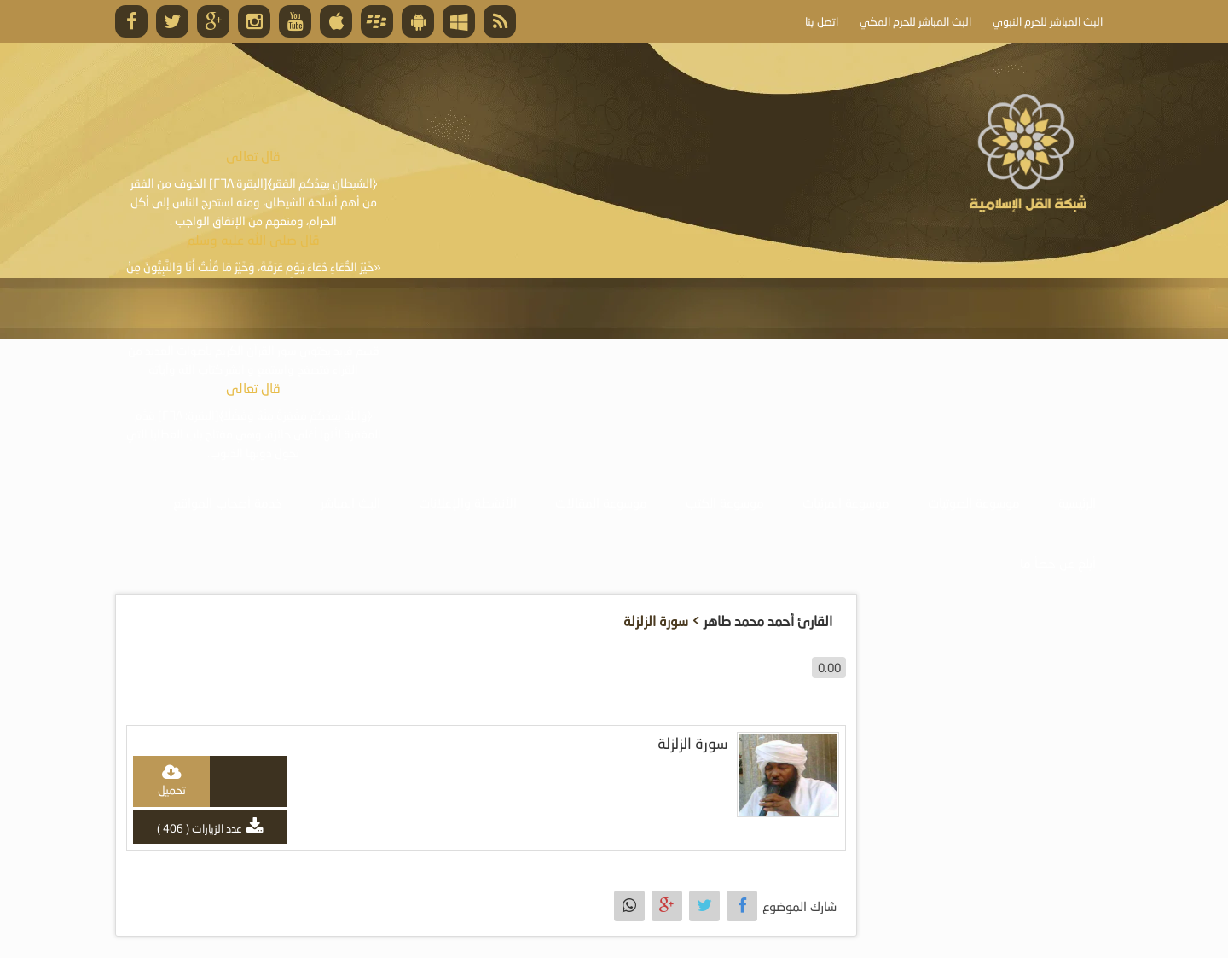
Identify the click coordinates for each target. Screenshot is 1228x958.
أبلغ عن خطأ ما (1058, 563)
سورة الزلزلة (692, 743)
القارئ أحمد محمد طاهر (768, 621)
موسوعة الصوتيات (974, 502)
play (249, 781)
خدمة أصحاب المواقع (227, 502)
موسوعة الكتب (725, 502)
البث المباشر (350, 502)
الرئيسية (1077, 502)
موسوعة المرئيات (845, 502)
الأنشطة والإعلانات (468, 502)
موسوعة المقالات (601, 502)
